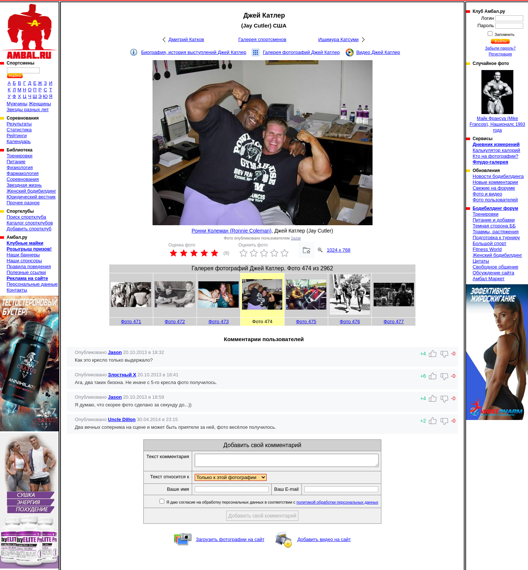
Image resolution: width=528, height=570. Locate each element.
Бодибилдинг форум (495, 208)
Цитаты (481, 261)
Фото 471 (131, 321)
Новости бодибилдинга (498, 176)
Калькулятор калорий (496, 150)
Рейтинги (17, 135)
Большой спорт (489, 243)
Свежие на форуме (494, 188)
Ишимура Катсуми (338, 39)
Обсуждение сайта (493, 272)
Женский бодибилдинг (31, 191)
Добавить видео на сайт (324, 541)
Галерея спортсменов (262, 39)
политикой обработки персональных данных (348, 504)
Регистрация (500, 54)
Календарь (19, 141)
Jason (115, 352)
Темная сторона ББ (494, 226)
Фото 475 (306, 321)
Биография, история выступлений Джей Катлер (193, 52)
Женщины (40, 103)
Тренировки (19, 155)
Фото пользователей (495, 199)
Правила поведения (29, 266)
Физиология (20, 167)
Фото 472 (175, 321)
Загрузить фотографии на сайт (230, 541)
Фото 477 (394, 321)
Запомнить (504, 34)
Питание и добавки (494, 220)
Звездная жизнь (24, 185)
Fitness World (487, 249)
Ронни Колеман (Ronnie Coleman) (232, 231)
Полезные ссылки (26, 272)
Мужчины (17, 103)
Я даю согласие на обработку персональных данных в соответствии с (282, 504)
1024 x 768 (338, 250)
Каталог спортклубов (30, 223)
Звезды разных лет (28, 109)
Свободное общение (495, 267)
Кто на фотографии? (495, 156)
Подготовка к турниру (496, 237)
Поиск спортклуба (26, 217)
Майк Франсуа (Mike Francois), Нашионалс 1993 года (497, 101)
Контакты (17, 290)
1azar (296, 238)
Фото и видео (487, 194)
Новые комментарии (495, 182)
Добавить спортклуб (29, 228)
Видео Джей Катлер (378, 52)
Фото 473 (218, 321)
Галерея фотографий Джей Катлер (301, 52)
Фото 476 (350, 321)
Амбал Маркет (489, 278)
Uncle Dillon (122, 419)
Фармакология (22, 173)
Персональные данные (32, 284)
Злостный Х (122, 374)
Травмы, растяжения (495, 231)
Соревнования (23, 179)
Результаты (19, 124)
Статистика (19, 129)
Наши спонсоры (24, 260)
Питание (16, 161)
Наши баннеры (23, 254)
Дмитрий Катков (186, 39)
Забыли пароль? (500, 48)
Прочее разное (23, 202)
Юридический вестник (31, 197)
